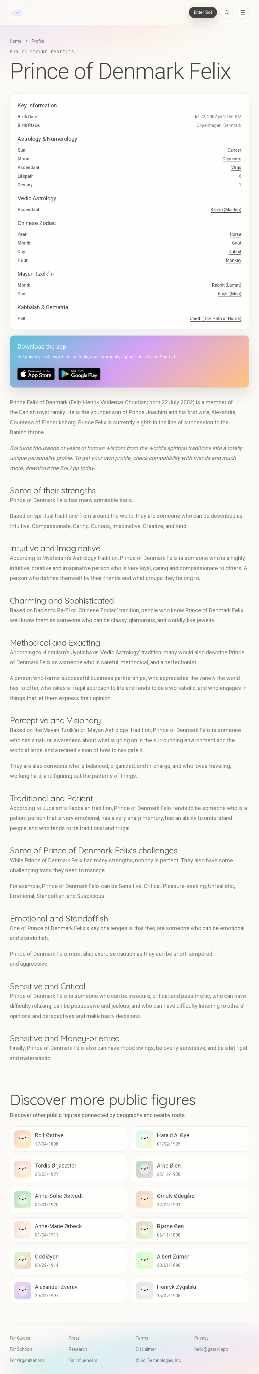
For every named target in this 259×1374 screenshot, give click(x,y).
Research (78, 1349)
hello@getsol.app (211, 1349)
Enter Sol (203, 12)
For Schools (21, 1349)
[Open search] (227, 12)
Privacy (201, 1338)
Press (74, 1338)
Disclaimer (146, 1349)
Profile (38, 41)
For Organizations (27, 1360)
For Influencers (83, 1360)
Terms (142, 1338)
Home (16, 41)
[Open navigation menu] (243, 12)
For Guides (20, 1338)
